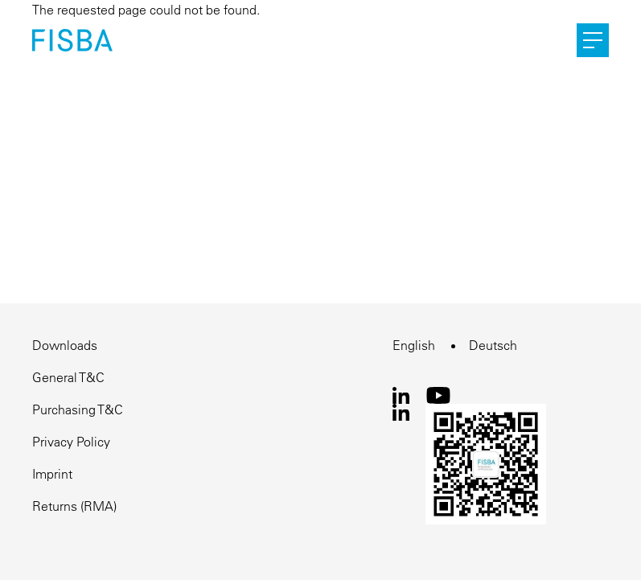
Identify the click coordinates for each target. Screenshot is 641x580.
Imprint (52, 474)
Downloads (64, 345)
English (413, 345)
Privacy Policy (71, 442)
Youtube (437, 395)
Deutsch (493, 345)
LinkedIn (400, 395)
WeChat (485, 464)
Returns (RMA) (74, 506)
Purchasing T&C (77, 409)
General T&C (68, 377)
